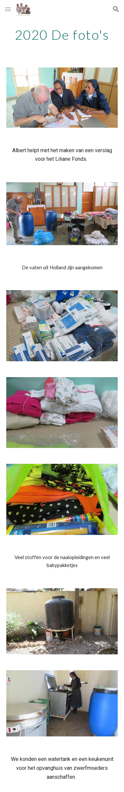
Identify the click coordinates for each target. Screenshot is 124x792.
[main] (62, 35)
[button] (8, 9)
